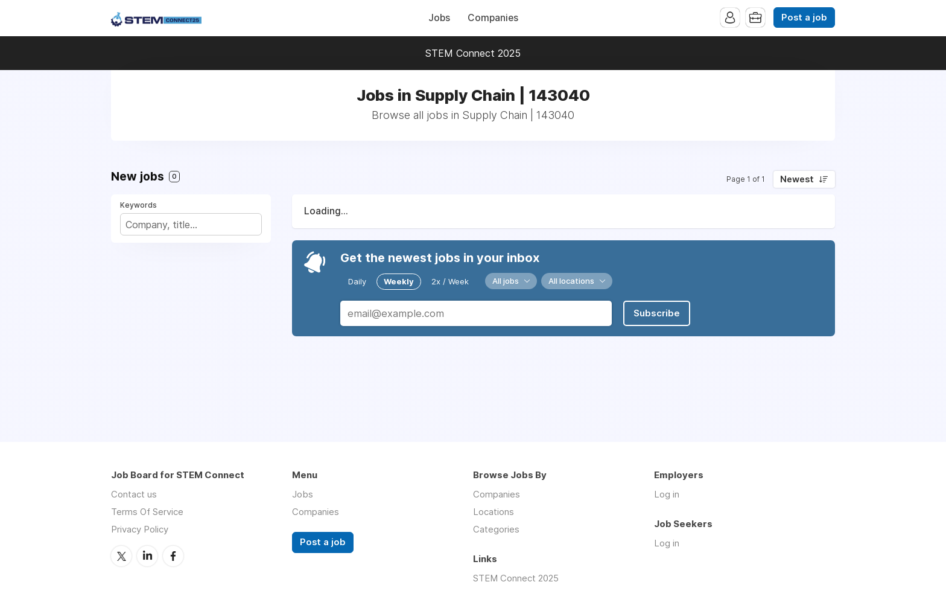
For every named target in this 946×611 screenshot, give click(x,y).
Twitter (121, 556)
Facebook (173, 556)
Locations (493, 511)
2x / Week (450, 281)
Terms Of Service (147, 511)
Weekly (399, 281)
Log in (666, 494)
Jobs (439, 18)
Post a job (804, 17)
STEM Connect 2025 (473, 53)
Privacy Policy (139, 529)
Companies (493, 18)
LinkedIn (147, 556)
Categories (496, 529)
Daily (357, 281)
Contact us (134, 494)
